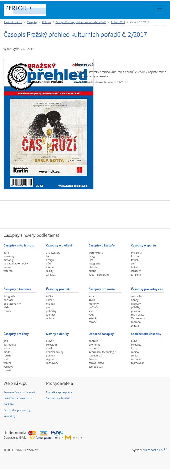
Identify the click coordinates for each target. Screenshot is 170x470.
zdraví (7, 370)
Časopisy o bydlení (59, 245)
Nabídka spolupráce (59, 392)
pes (48, 307)
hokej (134, 267)
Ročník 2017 (118, 22)
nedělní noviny (54, 352)
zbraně (8, 311)
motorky (8, 260)
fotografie (94, 263)
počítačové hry (12, 303)
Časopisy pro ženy (16, 334)
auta (6, 252)
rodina (7, 355)
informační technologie (102, 352)
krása (7, 348)
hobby (135, 300)
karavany (9, 256)
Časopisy (32, 22)
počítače (8, 300)
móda (7, 352)
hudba (92, 270)
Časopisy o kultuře (102, 245)
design (50, 260)
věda (6, 307)
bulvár (50, 341)
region (50, 359)
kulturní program (99, 274)
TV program (138, 318)
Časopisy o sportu (143, 245)
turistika (136, 274)
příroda (135, 311)
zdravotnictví (96, 363)
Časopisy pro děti (58, 289)
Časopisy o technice (17, 289)
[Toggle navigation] (159, 10)
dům (48, 263)
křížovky (136, 303)
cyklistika (136, 252)
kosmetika (10, 344)
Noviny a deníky (57, 334)
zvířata (50, 318)
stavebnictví (96, 355)
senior (134, 355)
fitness (135, 256)
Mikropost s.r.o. (153, 450)
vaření (7, 363)
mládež (50, 303)
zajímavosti (137, 363)
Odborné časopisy (101, 334)
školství (93, 359)
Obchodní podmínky (17, 410)
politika (50, 355)
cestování (136, 296)
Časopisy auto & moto (19, 245)
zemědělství (96, 366)
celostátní (52, 344)
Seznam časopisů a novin (20, 392)
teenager (51, 314)
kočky (49, 296)
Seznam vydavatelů (58, 398)
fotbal (134, 260)
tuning (7, 267)
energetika (95, 348)
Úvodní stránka (13, 22)
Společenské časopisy (146, 334)
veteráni (8, 270)
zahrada (51, 274)
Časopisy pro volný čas (147, 289)
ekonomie (94, 344)
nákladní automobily (16, 263)
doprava (94, 341)
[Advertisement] (85, 214)
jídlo (6, 341)
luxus (92, 300)
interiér (50, 267)
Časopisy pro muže (102, 289)
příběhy (135, 307)
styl (91, 311)
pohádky (51, 311)
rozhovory (52, 363)
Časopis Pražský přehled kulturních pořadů (80, 22)
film (91, 260)
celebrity (136, 344)
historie (93, 267)
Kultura (46, 22)
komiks (50, 300)
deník (49, 348)
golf (133, 263)
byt (48, 256)
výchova (8, 366)
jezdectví (136, 270)
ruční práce (138, 314)
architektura (53, 252)
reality (49, 270)
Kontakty (9, 416)
